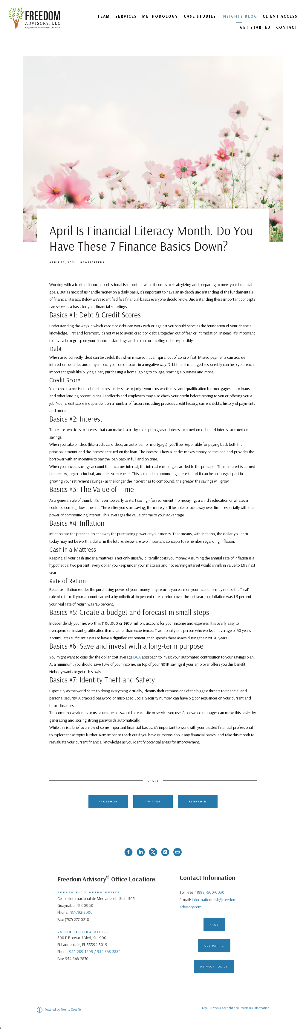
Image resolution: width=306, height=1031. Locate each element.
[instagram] (165, 852)
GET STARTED (255, 27)
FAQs (214, 924)
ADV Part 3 (214, 945)
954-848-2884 (108, 951)
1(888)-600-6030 (209, 892)
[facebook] (128, 852)
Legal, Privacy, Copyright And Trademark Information (235, 1008)
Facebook (108, 801)
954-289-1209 (81, 951)
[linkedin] (141, 852)
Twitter (153, 801)
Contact (287, 27)
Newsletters (92, 262)
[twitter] (153, 852)
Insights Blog (239, 16)
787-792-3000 (81, 912)
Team (103, 16)
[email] (177, 852)
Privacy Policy (214, 966)
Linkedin (198, 801)
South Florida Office (83, 932)
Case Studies (200, 16)
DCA (137, 657)
